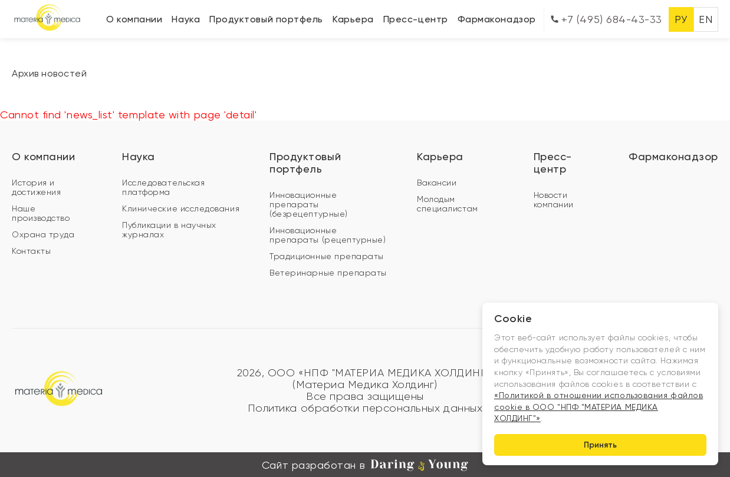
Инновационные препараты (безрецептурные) (308, 204)
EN (705, 19)
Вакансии (436, 182)
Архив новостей (49, 73)
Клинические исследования (180, 208)
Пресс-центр (415, 19)
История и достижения (36, 187)
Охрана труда (43, 234)
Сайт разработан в (365, 465)
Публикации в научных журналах (169, 229)
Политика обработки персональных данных (365, 408)
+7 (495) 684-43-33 (606, 19)
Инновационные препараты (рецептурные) (327, 235)
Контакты (31, 251)
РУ (681, 19)
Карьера (353, 19)
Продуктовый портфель (266, 19)
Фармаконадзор (497, 19)
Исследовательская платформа (163, 187)
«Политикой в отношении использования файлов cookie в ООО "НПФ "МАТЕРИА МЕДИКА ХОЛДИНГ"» (598, 406)
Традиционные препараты (326, 256)
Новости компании (554, 199)
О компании (134, 19)
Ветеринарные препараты (328, 272)
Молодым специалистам (447, 203)
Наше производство (41, 213)
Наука (186, 19)
